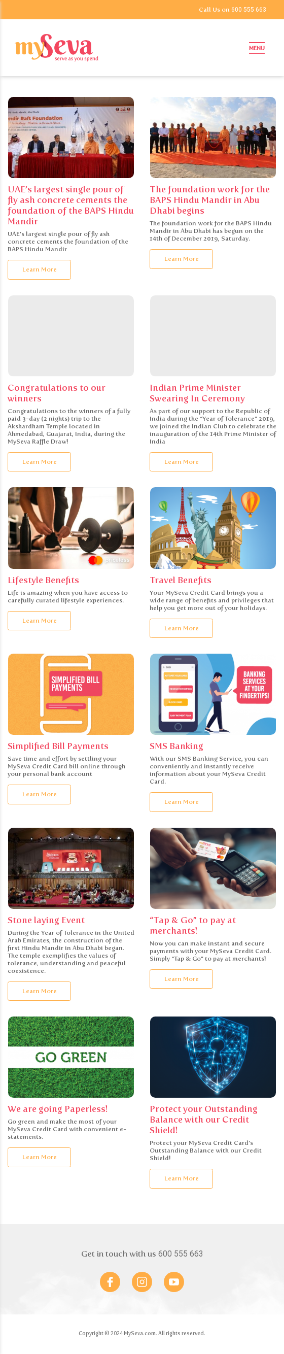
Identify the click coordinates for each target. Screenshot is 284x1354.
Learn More (39, 269)
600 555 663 (248, 9)
